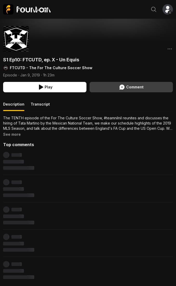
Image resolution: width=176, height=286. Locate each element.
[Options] (170, 49)
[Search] (153, 9)
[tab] (13, 106)
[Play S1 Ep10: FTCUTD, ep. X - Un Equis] (44, 87)
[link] (27, 9)
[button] (168, 9)
